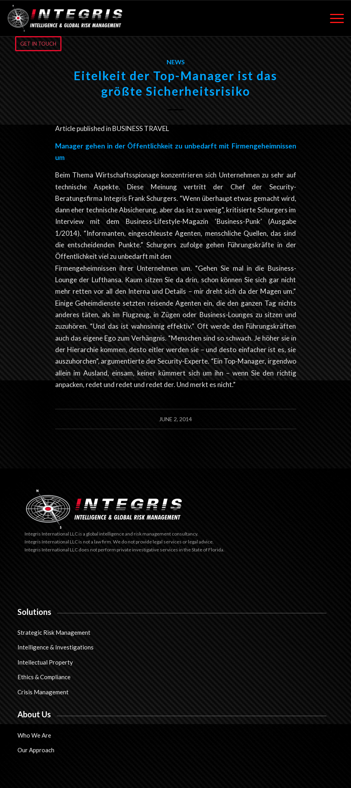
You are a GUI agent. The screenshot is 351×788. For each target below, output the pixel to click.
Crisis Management (43, 692)
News (176, 62)
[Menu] (333, 18)
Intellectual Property (45, 662)
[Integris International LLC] (65, 18)
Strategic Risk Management (53, 632)
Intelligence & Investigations (55, 647)
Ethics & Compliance (44, 676)
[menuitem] (333, 18)
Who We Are (34, 735)
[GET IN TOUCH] (38, 43)
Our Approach (35, 749)
